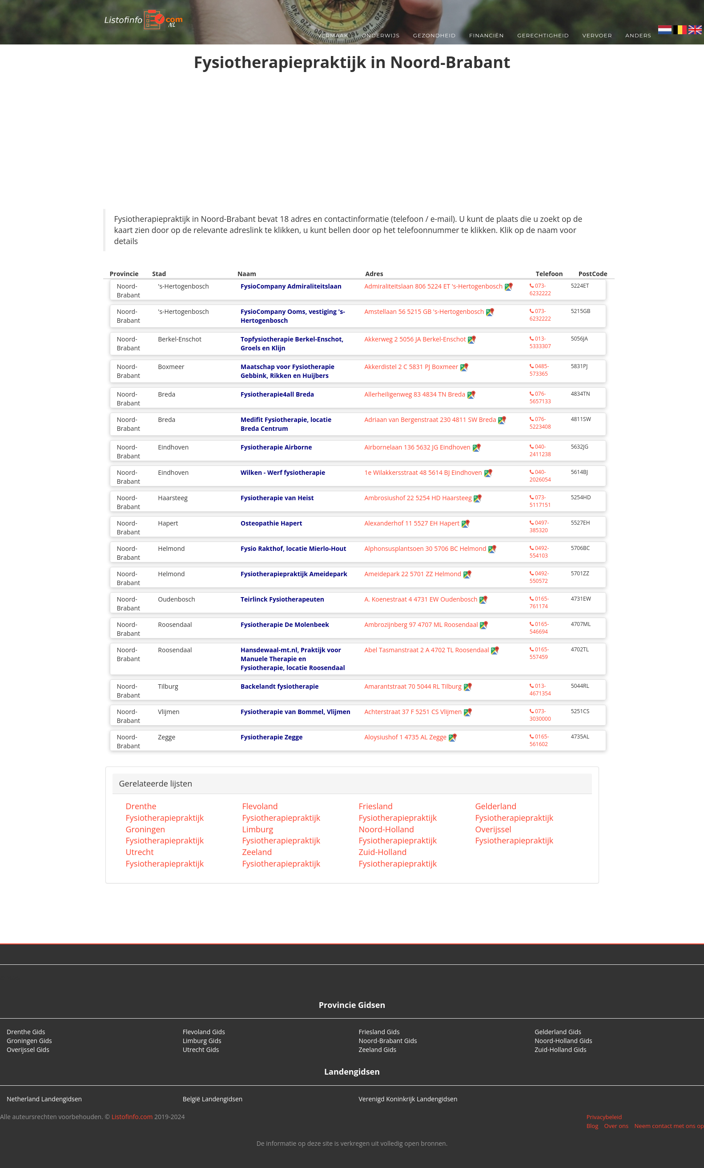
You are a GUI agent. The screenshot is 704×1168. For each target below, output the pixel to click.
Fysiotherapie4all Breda (277, 394)
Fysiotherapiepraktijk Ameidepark (294, 574)
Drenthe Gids (26, 1032)
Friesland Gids (379, 1032)
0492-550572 (539, 577)
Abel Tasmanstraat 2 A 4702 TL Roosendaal (431, 650)
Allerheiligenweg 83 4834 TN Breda (419, 394)
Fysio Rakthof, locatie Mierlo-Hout (293, 548)
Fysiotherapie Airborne (276, 447)
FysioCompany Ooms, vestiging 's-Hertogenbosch (293, 316)
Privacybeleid (604, 1117)
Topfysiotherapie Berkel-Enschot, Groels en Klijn (292, 343)
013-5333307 (540, 342)
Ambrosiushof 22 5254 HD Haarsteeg (423, 498)
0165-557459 (539, 653)
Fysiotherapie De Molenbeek (285, 624)
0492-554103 (539, 551)
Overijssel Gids (28, 1049)
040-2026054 (540, 475)
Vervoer (597, 35)
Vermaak (333, 35)
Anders (638, 35)
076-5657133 (540, 397)
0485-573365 (539, 369)
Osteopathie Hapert (271, 523)
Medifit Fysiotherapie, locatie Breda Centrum (286, 424)
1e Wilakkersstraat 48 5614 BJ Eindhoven (428, 472)
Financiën (486, 35)
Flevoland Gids (204, 1032)
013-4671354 (540, 689)
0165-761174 (539, 602)
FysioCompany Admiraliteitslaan (291, 286)
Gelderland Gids (558, 1032)
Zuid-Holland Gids (561, 1049)
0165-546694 (539, 627)
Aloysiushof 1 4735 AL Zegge (410, 737)
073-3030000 (540, 714)
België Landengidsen (213, 1099)
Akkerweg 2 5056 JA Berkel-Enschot (420, 339)
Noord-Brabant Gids (388, 1040)
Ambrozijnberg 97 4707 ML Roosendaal (426, 624)
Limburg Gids (202, 1040)
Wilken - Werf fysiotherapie (283, 472)
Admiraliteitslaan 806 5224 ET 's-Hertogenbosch (438, 286)
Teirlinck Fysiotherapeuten (282, 599)
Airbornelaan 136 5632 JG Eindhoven (422, 447)
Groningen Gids (29, 1040)
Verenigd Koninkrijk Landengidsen (408, 1099)
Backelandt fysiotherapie (280, 686)
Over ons (616, 1126)
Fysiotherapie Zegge (271, 737)
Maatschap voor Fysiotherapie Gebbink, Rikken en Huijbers (287, 371)
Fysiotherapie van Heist (277, 498)
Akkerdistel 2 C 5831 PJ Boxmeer (416, 366)
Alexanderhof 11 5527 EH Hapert (417, 523)
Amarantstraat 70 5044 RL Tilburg (418, 686)
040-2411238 (540, 450)
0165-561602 (539, 740)
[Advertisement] (352, 142)
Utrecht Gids (201, 1049)
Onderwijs (381, 35)
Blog (593, 1126)
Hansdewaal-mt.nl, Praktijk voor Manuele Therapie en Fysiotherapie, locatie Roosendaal (293, 659)
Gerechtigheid (543, 35)
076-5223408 (540, 422)
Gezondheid (434, 35)
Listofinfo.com (132, 1116)
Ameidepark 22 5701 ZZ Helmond (418, 574)
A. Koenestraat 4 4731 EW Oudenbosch (426, 599)
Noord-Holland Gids (563, 1040)
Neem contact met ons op (669, 1126)
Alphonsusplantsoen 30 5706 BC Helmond (430, 548)
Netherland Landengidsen (44, 1099)
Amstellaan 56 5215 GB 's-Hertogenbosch (429, 311)
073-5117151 (540, 501)
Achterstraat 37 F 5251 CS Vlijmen (418, 711)
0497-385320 (539, 526)
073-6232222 (540, 289)
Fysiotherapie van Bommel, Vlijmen (295, 711)
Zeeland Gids (378, 1049)
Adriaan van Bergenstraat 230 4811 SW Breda (435, 419)
